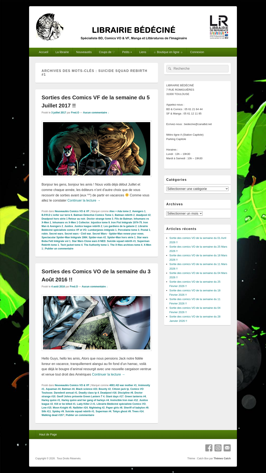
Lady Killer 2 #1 (86, 403)
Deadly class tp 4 (89, 392)
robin (45, 233)
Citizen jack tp (120, 389)
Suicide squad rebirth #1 (121, 241)
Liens (142, 52)
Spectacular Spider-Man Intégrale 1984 (64, 237)
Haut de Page (48, 434)
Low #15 (46, 407)
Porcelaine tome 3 (128, 230)
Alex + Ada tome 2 (120, 211)
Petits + (127, 52)
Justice (68, 226)
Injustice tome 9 (100, 222)
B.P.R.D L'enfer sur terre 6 (57, 215)
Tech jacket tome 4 (71, 244)
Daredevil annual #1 (65, 392)
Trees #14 (138, 411)
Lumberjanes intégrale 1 (102, 230)
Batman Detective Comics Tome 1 (93, 215)
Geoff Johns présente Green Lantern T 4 (80, 396)
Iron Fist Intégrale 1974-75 (126, 222)
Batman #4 (68, 389)
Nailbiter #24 (80, 407)
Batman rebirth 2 (125, 215)
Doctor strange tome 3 (100, 218)
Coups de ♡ (107, 52)
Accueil (43, 52)
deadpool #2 (143, 215)
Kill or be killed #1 (64, 403)
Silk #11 (46, 411)
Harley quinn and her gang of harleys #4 (85, 400)
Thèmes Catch (222, 458)
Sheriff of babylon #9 (136, 407)
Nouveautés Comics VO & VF (72, 211)
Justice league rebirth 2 (88, 226)
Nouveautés (84, 52)
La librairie (62, 52)
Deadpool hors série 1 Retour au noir (63, 218)
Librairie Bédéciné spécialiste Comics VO (121, 403)
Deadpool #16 (108, 392)
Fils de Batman (123, 218)
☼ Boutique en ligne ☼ (168, 52)
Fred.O (75, 112)
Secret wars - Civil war (78, 233)
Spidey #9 (58, 411)
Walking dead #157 (53, 415)
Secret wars (56, 233)
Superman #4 (103, 411)
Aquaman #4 (53, 389)
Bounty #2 (105, 389)
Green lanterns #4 (135, 396)
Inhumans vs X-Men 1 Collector (71, 222)
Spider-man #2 (97, 237)
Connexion (197, 52)
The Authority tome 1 (96, 244)
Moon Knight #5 (62, 407)
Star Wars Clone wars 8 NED (89, 241)
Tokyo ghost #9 (122, 411)
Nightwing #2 (97, 407)
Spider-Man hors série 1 (121, 237)
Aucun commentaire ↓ (96, 112)
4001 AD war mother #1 (123, 385)
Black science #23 (86, 389)
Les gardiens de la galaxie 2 (120, 226)
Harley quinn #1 (51, 400)
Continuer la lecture (84, 200)
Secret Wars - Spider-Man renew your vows (118, 233)
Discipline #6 (125, 392)
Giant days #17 (114, 396)
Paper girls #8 (114, 407)
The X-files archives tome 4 (126, 244)
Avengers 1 (138, 211)
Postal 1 (145, 230)
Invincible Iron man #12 (124, 400)
